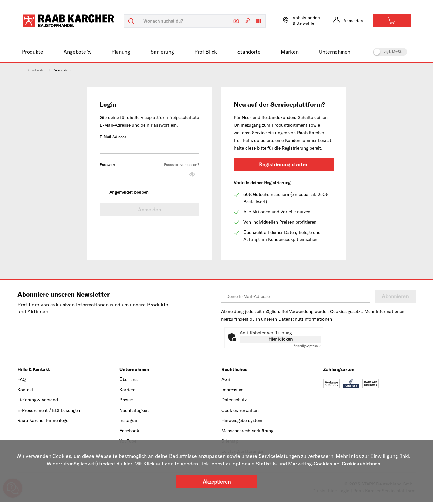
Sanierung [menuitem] (162, 52)
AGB (225, 379)
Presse (126, 400)
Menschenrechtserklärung (247, 430)
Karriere (127, 389)
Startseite (36, 70)
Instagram (129, 420)
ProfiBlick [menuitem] (205, 52)
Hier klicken (280, 339)
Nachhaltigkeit (134, 410)
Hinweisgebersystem (241, 420)
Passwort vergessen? (181, 164)
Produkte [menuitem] (32, 52)
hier (126, 463)
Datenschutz (234, 400)
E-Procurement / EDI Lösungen (48, 410)
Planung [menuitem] (121, 52)
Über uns (128, 379)
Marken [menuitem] (290, 52)
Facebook (129, 430)
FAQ (21, 379)
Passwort (149, 171)
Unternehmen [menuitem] (334, 52)
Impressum (232, 389)
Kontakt (25, 389)
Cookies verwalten (240, 410)
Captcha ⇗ (307, 346)
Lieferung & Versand (37, 400)
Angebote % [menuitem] (77, 52)
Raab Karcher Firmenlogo (43, 420)
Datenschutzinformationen (305, 319)
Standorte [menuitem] (248, 52)
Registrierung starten (283, 164)
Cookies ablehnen (361, 463)
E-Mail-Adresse (149, 144)
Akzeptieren (217, 481)
